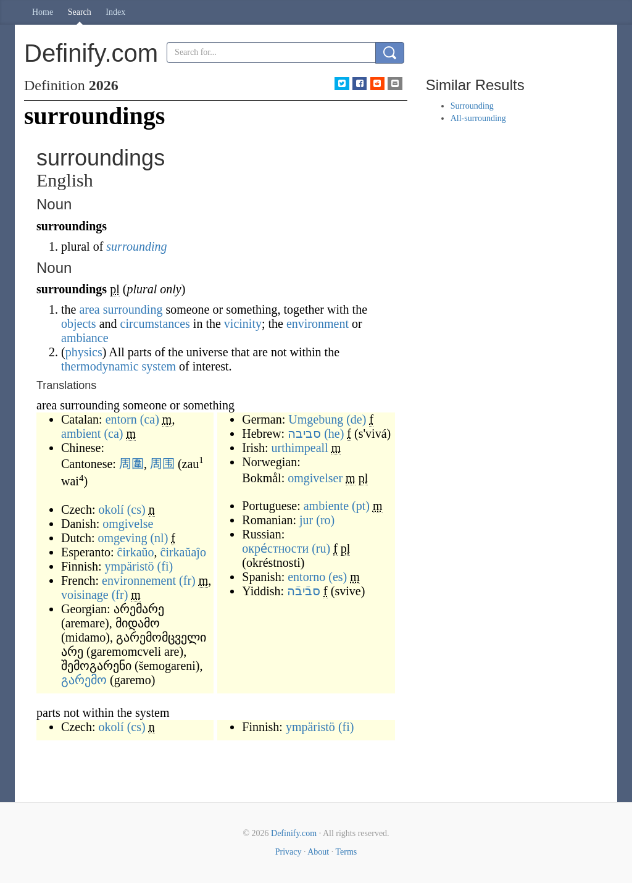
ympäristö (129, 566)
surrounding (136, 246)
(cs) (136, 509)
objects (78, 323)
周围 (162, 464)
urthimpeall (300, 447)
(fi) (165, 566)
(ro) (325, 520)
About (318, 851)
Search (79, 12)
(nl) (159, 538)
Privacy (288, 851)
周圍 (131, 464)
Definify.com (294, 833)
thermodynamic (100, 366)
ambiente (326, 506)
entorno (306, 577)
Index (115, 12)
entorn (121, 419)
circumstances (155, 323)
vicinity (243, 323)
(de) (356, 419)
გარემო (84, 680)
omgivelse (127, 523)
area (89, 309)
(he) (334, 433)
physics (83, 352)
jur (306, 520)
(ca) (149, 419)
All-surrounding (478, 118)
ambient (81, 433)
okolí (111, 509)
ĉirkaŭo (135, 552)
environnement (139, 580)
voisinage (85, 594)
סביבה (304, 433)
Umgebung (315, 419)
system (159, 366)
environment (317, 323)
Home (42, 12)
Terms (346, 851)
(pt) (361, 506)
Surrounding (472, 106)
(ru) (321, 548)
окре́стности (275, 548)
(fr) (187, 580)
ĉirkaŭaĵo (183, 552)
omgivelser (315, 478)
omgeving (122, 538)
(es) (337, 577)
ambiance (85, 338)
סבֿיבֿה (303, 591)
